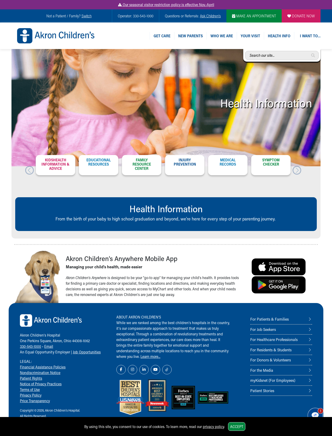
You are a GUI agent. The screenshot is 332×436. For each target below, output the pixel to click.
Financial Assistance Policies (43, 366)
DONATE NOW (301, 15)
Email (48, 346)
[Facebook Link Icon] (121, 369)
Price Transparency (35, 400)
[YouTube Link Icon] (155, 369)
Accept (236, 426)
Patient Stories (262, 390)
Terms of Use (30, 389)
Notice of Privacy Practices (41, 383)
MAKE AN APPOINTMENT (254, 15)
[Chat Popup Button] (315, 415)
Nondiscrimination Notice (40, 372)
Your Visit (250, 35)
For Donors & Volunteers (270, 359)
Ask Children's (210, 15)
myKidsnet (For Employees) (272, 380)
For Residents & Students (270, 349)
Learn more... (150, 356)
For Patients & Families (269, 319)
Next (297, 170)
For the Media (261, 370)
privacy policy (213, 426)
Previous (29, 170)
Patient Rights (31, 378)
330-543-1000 (30, 346)
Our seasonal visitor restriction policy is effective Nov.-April (166, 4)
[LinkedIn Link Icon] (144, 369)
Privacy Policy (30, 395)
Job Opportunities (87, 351)
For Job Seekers (263, 329)
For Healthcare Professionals (274, 339)
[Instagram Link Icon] (132, 369)
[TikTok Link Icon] (167, 369)
